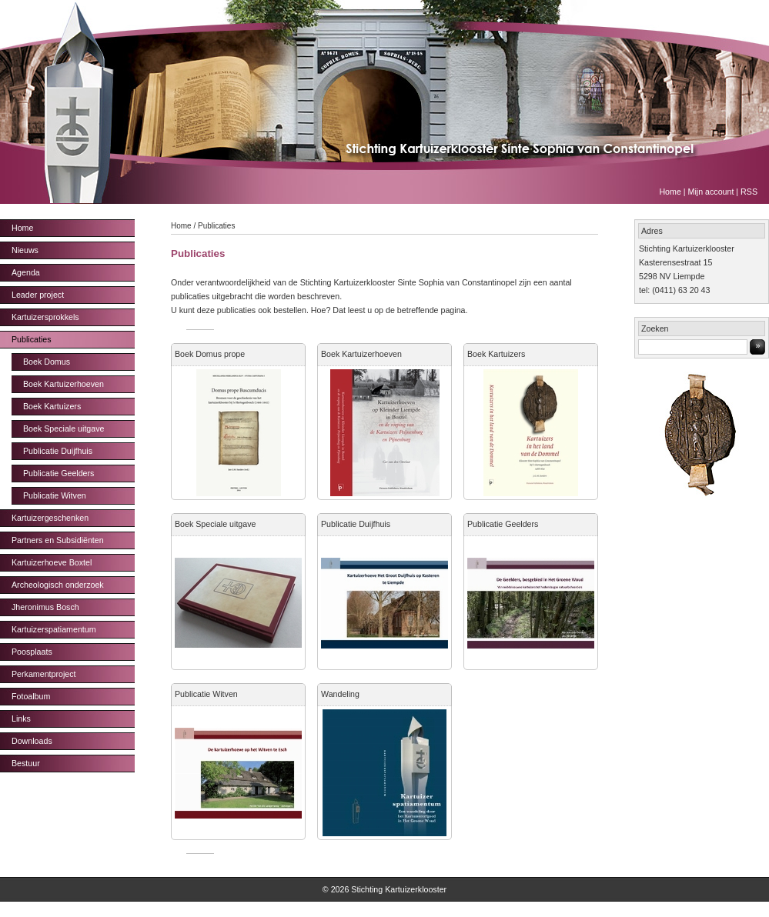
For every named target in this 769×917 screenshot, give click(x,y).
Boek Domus (46, 361)
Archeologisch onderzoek (58, 584)
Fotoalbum (31, 696)
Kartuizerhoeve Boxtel (52, 562)
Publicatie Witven (54, 495)
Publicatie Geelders (58, 473)
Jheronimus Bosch (45, 607)
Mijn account (711, 191)
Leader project (38, 294)
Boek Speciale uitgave (63, 428)
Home (669, 191)
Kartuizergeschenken (50, 517)
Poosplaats (32, 651)
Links (21, 718)
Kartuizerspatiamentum (54, 629)
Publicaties (32, 339)
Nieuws (25, 250)
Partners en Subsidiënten (58, 540)
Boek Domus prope (210, 353)
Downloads (32, 740)
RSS (749, 191)
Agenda (26, 272)
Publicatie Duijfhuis (57, 450)
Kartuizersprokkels (45, 317)
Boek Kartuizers (52, 406)
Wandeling (340, 694)
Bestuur (26, 763)
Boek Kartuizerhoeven (63, 383)
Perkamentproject (44, 674)
